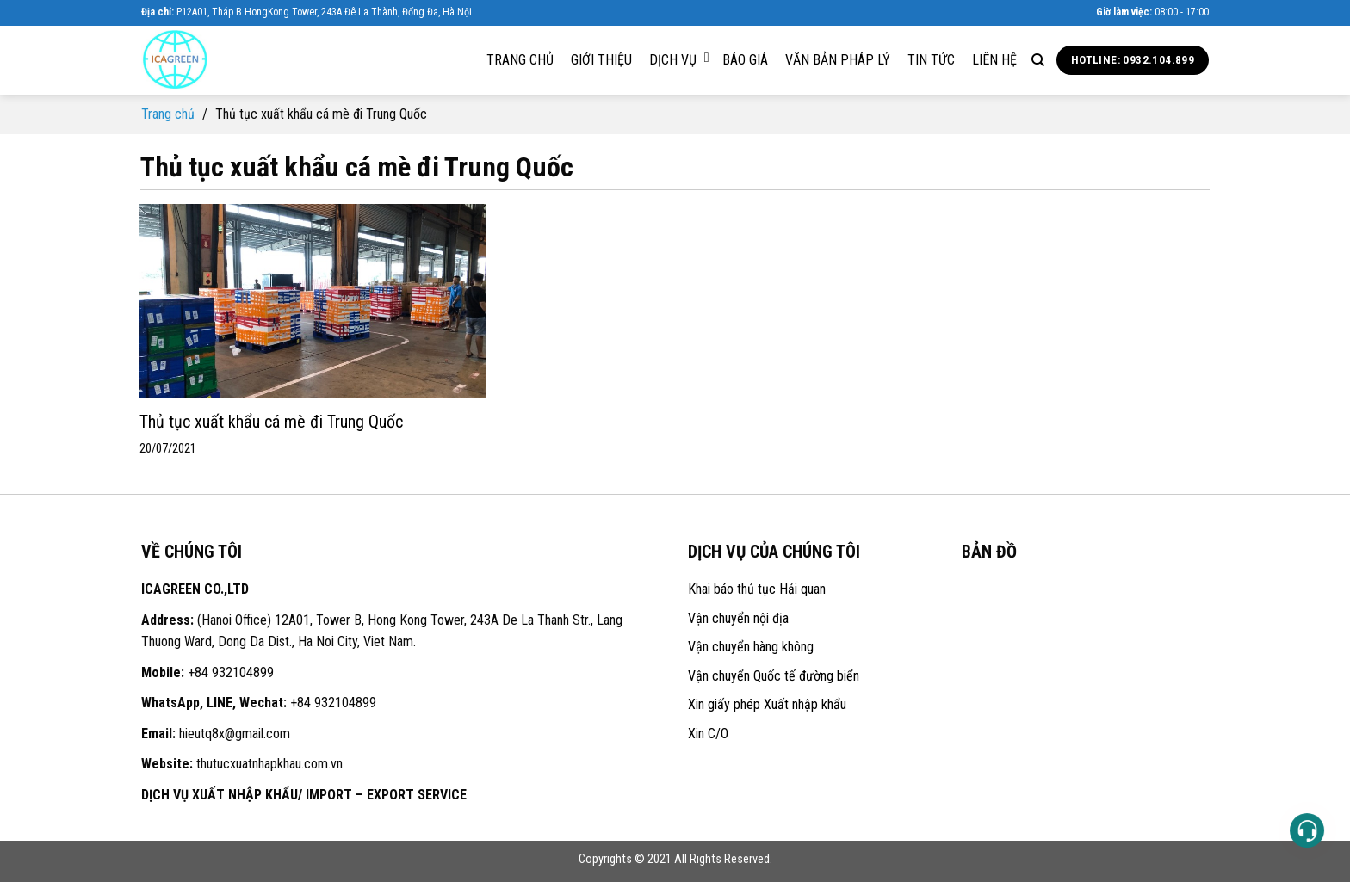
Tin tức (931, 60)
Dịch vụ (679, 59)
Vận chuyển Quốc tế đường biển (773, 676)
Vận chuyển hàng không (751, 646)
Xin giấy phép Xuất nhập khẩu (767, 704)
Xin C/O (708, 733)
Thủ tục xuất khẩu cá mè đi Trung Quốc (271, 421)
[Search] (1037, 60)
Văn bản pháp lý (837, 60)
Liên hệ (994, 60)
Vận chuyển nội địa (738, 618)
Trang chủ (520, 60)
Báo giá (745, 60)
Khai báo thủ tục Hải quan (757, 589)
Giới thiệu (601, 60)
